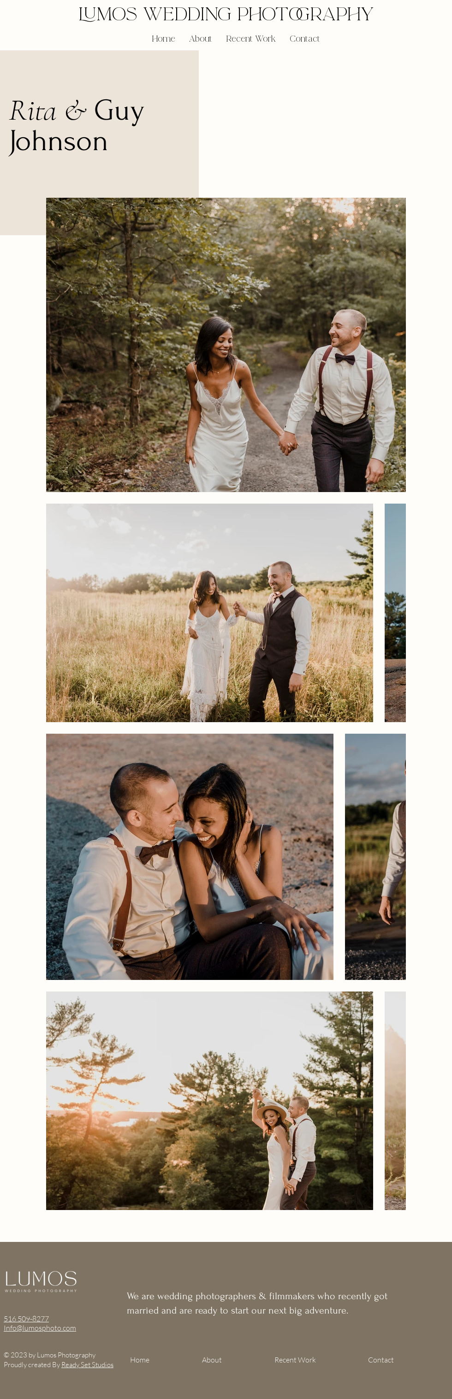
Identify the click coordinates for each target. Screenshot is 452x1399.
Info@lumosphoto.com (40, 1327)
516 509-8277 (26, 1318)
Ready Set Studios (87, 1364)
